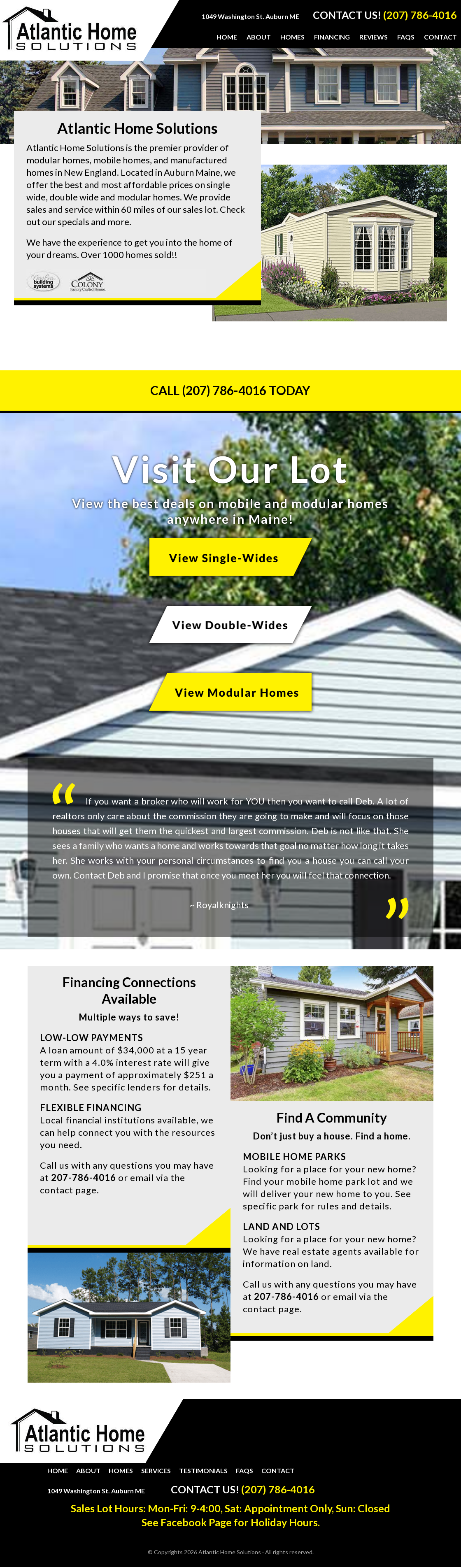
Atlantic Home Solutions (69, 33)
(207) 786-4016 (420, 15)
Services (156, 1470)
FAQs (244, 1470)
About (88, 1470)
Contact (277, 1470)
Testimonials (203, 1470)
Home (57, 1470)
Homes (121, 1470)
